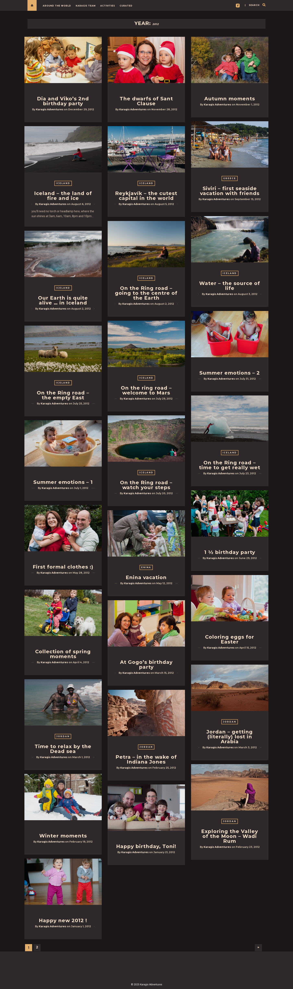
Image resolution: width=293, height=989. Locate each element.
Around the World (57, 5)
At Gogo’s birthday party (146, 664)
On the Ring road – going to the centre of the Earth (146, 293)
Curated (126, 5)
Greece (229, 178)
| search (252, 5)
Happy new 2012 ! (63, 920)
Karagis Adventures (49, 109)
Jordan (229, 721)
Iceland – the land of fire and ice (63, 195)
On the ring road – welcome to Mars (146, 390)
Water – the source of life (229, 285)
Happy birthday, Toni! (146, 846)
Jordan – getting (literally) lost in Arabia (230, 736)
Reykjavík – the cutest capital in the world (146, 195)
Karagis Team (86, 5)
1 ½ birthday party (229, 552)
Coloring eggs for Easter (229, 639)
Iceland (63, 183)
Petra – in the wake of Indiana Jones (146, 759)
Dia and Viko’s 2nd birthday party (63, 101)
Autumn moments (229, 99)
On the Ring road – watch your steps (146, 485)
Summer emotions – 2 (229, 373)
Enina (146, 567)
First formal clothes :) (63, 567)
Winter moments (63, 836)
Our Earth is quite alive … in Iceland (63, 300)
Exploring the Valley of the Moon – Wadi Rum (229, 836)
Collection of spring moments (63, 654)
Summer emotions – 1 (63, 482)
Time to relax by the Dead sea (63, 748)
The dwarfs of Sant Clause (146, 101)
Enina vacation (146, 577)
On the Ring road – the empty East (63, 395)
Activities (107, 5)
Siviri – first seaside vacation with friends (229, 190)
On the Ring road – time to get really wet (229, 465)
